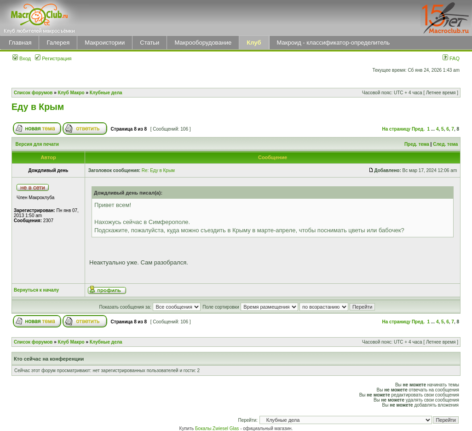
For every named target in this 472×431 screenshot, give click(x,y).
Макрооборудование (202, 42)
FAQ (451, 58)
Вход (21, 58)
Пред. (418, 129)
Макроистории (105, 42)
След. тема (445, 144)
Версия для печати (37, 144)
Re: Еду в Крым (158, 170)
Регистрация (53, 58)
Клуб (254, 42)
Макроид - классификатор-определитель (333, 42)
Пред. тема (416, 144)
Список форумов (33, 92)
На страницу (396, 129)
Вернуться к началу (36, 290)
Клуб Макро (71, 92)
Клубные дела (106, 92)
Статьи (149, 42)
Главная (20, 42)
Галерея (57, 42)
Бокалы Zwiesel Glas (217, 428)
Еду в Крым (38, 107)
